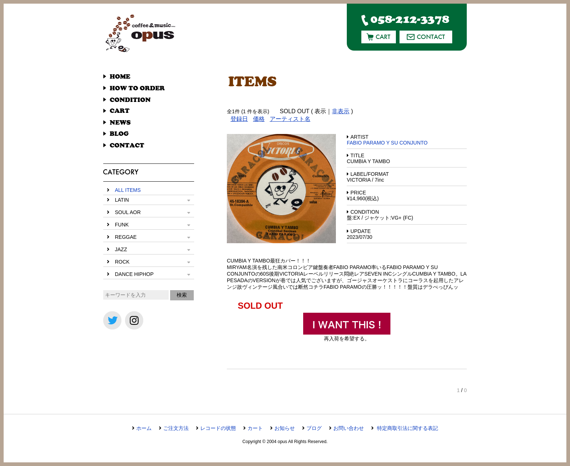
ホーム (144, 428)
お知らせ (284, 428)
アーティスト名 (290, 119)
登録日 (239, 119)
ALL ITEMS (128, 190)
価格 (259, 119)
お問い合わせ (348, 428)
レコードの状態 (218, 428)
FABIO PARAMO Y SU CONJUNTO (387, 143)
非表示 (340, 111)
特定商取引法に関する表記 (407, 428)
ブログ (314, 428)
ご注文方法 (176, 428)
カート (255, 428)
